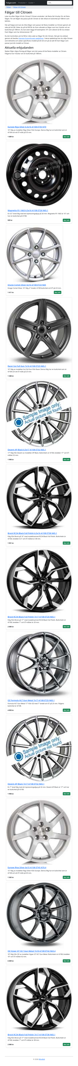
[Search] (59, 3)
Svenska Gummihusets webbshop (31, 38)
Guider (30, 3)
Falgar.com (11, 2)
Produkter (22, 3)
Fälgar (8, 7)
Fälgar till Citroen (19, 7)
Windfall (42, 1059)
